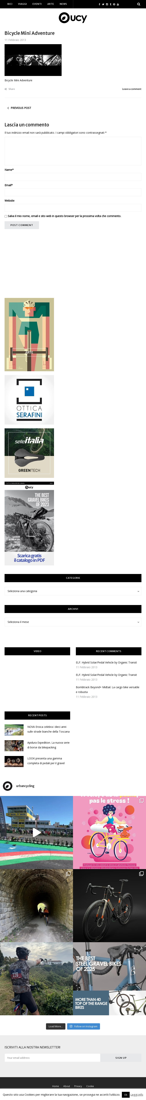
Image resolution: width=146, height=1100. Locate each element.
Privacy (78, 1086)
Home (55, 1086)
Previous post (21, 108)
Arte (50, 4)
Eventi (37, 4)
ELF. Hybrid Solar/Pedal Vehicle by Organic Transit (106, 662)
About (66, 1086)
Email (9, 185)
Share (10, 89)
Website (9, 200)
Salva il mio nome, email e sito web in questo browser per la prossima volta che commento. (64, 216)
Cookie (90, 1086)
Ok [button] (125, 1094)
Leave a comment (131, 89)
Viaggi (22, 4)
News (63, 4)
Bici (9, 4)
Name (9, 170)
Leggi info (136, 1094)
